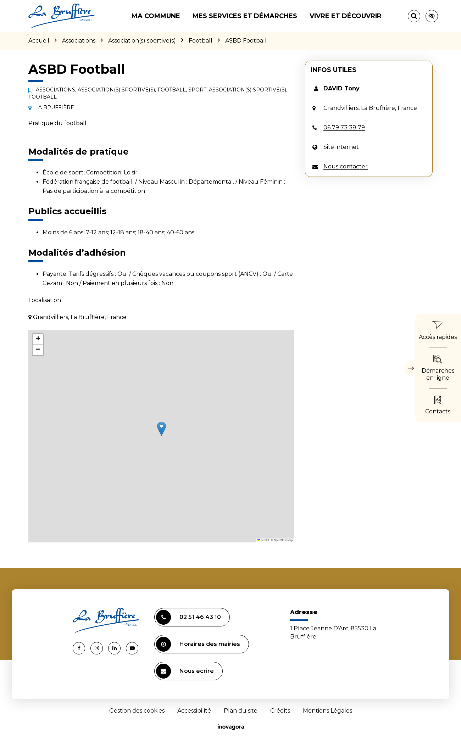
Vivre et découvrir (346, 16)
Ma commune (156, 16)
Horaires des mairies (198, 644)
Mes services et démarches (245, 16)
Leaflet (263, 540)
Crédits (280, 710)
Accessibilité (194, 710)
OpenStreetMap (283, 540)
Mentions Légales (327, 710)
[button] (161, 429)
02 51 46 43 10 (188, 617)
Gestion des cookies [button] (137, 710)
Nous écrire (185, 671)
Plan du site (240, 710)
